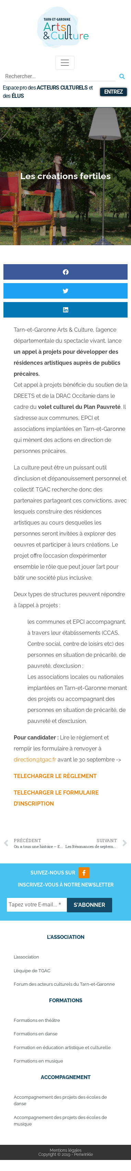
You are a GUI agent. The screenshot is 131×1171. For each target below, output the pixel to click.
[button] (65, 272)
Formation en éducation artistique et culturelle (62, 1047)
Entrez (113, 92)
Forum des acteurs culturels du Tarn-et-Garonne (64, 984)
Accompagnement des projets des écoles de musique (60, 1121)
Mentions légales (66, 1150)
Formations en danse (36, 1033)
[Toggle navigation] (64, 63)
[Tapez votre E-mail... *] (37, 905)
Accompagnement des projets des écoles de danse (60, 1101)
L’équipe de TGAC (32, 970)
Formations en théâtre (37, 1020)
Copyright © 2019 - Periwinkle (65, 1154)
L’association (26, 957)
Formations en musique (38, 1061)
